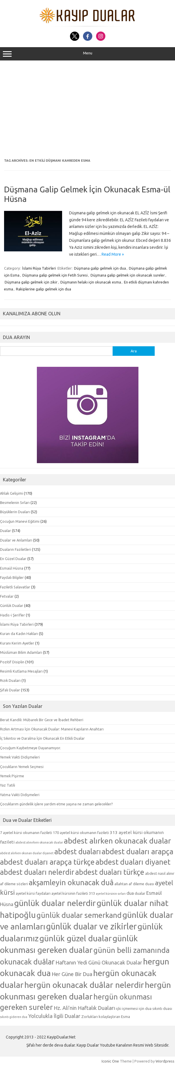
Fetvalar (7, 596)
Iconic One (110, 1061)
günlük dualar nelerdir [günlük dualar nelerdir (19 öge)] (55, 902)
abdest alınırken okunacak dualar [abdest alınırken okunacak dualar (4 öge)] (39, 842)
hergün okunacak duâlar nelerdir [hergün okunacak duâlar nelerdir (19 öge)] (84, 984)
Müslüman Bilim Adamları (21, 652)
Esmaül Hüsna (11, 568)
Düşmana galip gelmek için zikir (31, 282)
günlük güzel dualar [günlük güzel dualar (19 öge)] (75, 938)
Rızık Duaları (10, 680)
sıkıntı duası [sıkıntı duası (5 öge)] (162, 1008)
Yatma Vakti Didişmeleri (19, 795)
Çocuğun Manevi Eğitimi (19, 521)
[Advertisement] (87, 109)
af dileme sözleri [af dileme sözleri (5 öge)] (14, 884)
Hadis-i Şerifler (12, 615)
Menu (87, 54)
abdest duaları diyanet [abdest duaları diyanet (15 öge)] (132, 862)
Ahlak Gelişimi (11, 493)
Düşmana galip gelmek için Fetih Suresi (55, 275)
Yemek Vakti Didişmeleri (20, 757)
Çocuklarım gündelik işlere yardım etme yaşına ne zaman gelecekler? (56, 804)
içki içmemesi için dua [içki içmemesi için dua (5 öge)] (133, 1008)
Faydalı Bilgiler (12, 577)
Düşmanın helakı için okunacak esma (90, 282)
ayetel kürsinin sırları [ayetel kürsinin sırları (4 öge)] (111, 893)
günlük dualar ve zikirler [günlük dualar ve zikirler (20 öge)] (91, 926)
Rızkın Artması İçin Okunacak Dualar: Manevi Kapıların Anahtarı (52, 729)
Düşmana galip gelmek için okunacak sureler (128, 275)
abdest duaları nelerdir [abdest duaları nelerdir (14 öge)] (37, 872)
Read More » (113, 254)
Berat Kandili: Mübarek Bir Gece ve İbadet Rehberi (41, 720)
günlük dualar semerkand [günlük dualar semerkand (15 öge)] (79, 915)
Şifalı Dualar (10, 690)
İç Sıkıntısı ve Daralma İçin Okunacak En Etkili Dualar (42, 738)
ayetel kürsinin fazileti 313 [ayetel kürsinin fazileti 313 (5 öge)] (73, 893)
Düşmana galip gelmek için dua (100, 268)
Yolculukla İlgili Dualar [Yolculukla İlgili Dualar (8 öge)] (54, 1016)
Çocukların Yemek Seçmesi (22, 767)
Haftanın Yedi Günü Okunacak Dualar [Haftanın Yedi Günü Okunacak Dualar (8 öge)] (98, 962)
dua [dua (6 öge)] (130, 893)
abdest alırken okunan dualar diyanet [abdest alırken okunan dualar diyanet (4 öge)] (26, 853)
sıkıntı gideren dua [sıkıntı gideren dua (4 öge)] (13, 1017)
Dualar (5, 531)
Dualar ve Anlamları (16, 540)
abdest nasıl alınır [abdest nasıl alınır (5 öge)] (159, 873)
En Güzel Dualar (13, 559)
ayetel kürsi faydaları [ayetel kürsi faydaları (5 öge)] (33, 893)
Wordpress (165, 1061)
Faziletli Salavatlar (15, 587)
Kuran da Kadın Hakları (19, 634)
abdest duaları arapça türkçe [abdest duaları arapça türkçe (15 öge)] (47, 862)
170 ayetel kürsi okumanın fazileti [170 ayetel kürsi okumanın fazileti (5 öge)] (81, 833)
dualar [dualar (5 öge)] (140, 893)
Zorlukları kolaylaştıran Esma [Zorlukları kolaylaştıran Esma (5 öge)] (105, 1017)
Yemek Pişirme (12, 776)
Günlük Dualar (11, 605)
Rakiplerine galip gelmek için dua (43, 289)
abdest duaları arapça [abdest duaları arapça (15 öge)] (137, 851)
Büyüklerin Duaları (15, 512)
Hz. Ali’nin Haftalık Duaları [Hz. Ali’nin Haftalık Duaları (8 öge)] (84, 1008)
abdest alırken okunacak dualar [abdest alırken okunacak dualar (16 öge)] (117, 840)
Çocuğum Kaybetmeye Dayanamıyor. (30, 748)
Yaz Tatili (7, 785)
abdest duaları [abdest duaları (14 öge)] (77, 852)
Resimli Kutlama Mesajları (21, 671)
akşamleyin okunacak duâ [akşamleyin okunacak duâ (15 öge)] (71, 882)
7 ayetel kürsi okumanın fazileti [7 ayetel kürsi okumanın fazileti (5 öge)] (26, 833)
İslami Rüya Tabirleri (39, 268)
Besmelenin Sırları (15, 502)
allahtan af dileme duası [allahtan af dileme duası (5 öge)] (134, 884)
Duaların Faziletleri (15, 549)
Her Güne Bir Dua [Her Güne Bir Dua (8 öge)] (72, 974)
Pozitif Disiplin (12, 662)
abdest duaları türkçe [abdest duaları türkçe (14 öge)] (109, 872)
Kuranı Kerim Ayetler (17, 643)
